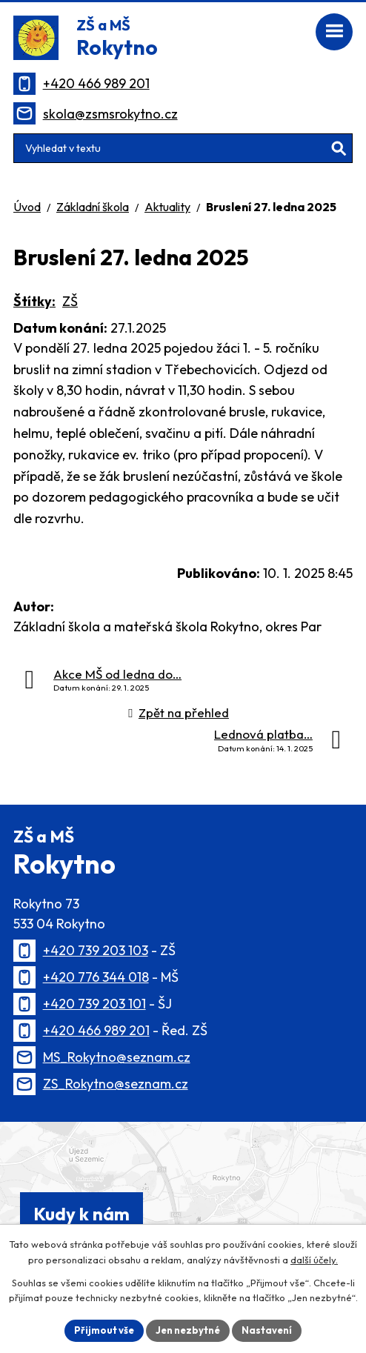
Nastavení (267, 1330)
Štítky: (34, 301)
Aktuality (167, 206)
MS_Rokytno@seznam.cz (116, 1057)
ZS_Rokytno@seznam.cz (115, 1083)
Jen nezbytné (188, 1330)
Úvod (27, 206)
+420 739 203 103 (95, 950)
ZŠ (70, 301)
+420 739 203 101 (94, 1003)
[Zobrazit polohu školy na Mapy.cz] (183, 1188)
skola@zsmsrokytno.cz (110, 113)
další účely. (314, 1260)
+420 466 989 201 (96, 83)
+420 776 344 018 (96, 976)
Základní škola (92, 206)
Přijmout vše (104, 1330)
